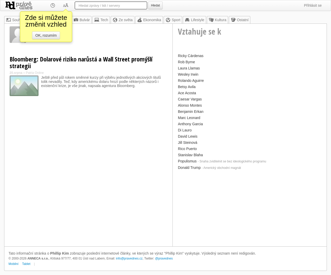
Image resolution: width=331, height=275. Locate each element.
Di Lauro (185, 130)
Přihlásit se (313, 5)
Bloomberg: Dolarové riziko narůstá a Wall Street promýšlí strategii (81, 62)
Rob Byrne (186, 62)
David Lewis (187, 136)
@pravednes (164, 258)
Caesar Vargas (190, 99)
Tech (101, 19)
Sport (173, 19)
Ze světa (122, 19)
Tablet (26, 264)
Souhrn (15, 19)
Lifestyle (194, 19)
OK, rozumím (46, 35)
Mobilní (14, 264)
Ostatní (240, 19)
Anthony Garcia (190, 124)
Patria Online (35, 73)
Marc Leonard (189, 118)
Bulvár (81, 19)
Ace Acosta (187, 93)
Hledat (155, 5)
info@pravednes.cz (129, 258)
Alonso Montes (190, 105)
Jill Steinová (187, 142)
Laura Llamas (189, 68)
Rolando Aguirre (191, 80)
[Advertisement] (249, 207)
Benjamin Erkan (191, 111)
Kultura (217, 19)
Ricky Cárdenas (191, 56)
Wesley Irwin (188, 74)
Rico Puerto (187, 149)
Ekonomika (149, 19)
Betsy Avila (186, 87)
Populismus (187, 161)
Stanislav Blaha (190, 155)
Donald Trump (189, 168)
